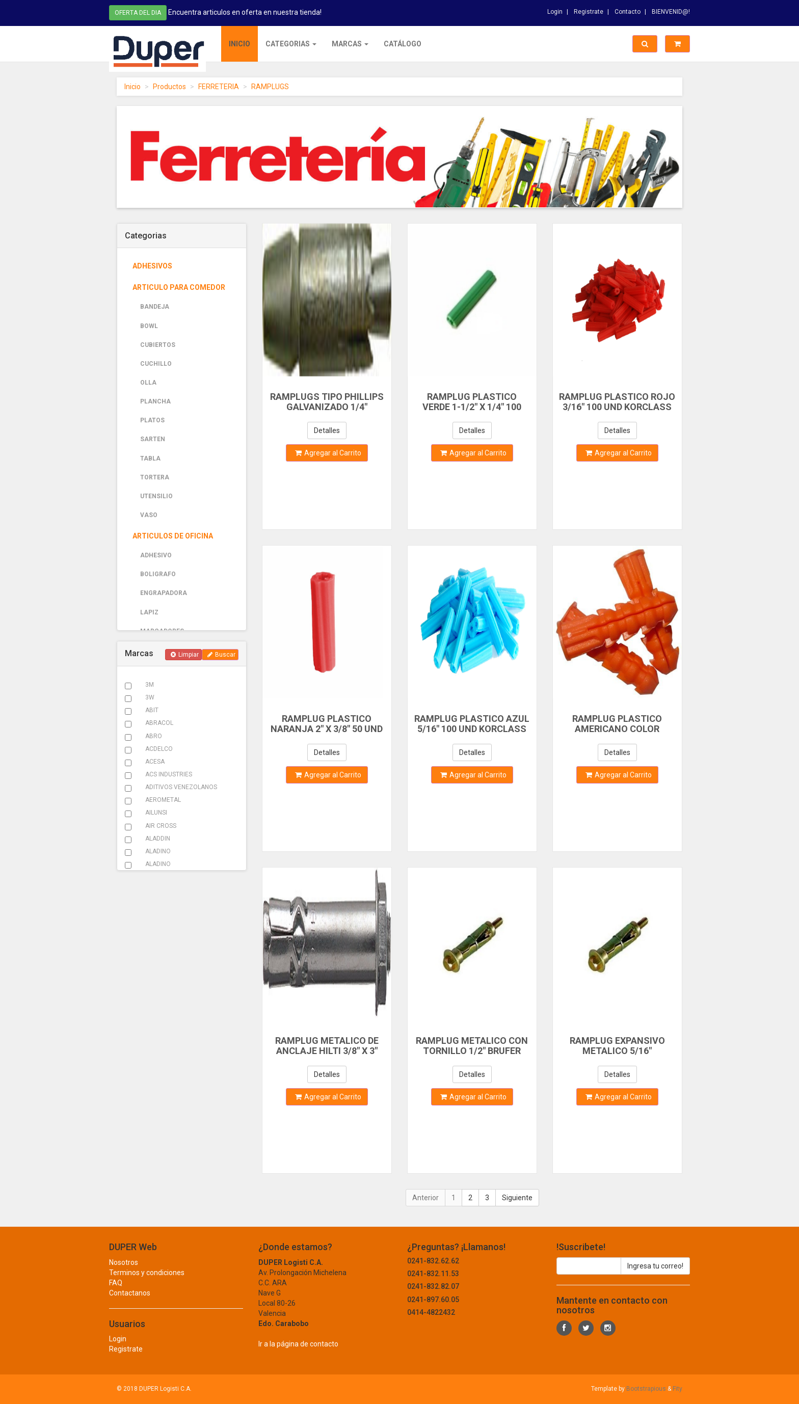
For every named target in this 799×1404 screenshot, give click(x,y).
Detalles (327, 430)
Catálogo (402, 44)
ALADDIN (157, 838)
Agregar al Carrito (328, 453)
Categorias (290, 44)
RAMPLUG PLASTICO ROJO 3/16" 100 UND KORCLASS (617, 401)
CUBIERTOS (157, 344)
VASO (148, 515)
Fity (677, 1388)
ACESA (155, 761)
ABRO (153, 736)
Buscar (221, 654)
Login (555, 9)
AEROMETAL (163, 799)
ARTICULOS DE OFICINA (172, 536)
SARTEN (152, 439)
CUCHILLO (156, 363)
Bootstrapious (646, 1388)
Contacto (628, 9)
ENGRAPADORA (163, 593)
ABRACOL (159, 722)
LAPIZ (149, 612)
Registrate (588, 9)
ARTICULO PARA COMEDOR (178, 287)
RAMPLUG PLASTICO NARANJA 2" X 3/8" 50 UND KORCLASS (327, 728)
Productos (169, 87)
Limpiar (185, 654)
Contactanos (129, 1303)
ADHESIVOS (152, 266)
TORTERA (154, 477)
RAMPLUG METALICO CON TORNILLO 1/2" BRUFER (472, 1045)
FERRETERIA (218, 87)
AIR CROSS (160, 825)
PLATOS (152, 420)
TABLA (150, 458)
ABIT (151, 710)
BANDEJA (154, 306)
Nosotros (123, 1272)
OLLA (148, 382)
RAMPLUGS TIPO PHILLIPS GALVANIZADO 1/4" (327, 401)
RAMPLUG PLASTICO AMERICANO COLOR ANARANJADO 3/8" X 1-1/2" (617, 728)
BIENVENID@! (671, 9)
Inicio (239, 44)
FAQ (115, 1292)
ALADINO (158, 851)
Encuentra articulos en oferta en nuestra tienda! (245, 11)
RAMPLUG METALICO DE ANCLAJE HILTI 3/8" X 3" (327, 1045)
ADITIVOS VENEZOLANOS (181, 787)
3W (149, 697)
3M (149, 684)
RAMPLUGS (270, 87)
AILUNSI (156, 812)
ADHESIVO (156, 555)
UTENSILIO (156, 496)
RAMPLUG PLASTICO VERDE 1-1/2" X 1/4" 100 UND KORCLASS (471, 406)
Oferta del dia (138, 11)
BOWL (149, 326)
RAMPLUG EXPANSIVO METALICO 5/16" (617, 1045)
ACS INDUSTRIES (168, 774)
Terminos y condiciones (146, 1282)
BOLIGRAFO (158, 574)
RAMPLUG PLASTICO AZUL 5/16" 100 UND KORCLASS (471, 723)
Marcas (350, 44)
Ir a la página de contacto (298, 1353)
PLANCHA (155, 401)
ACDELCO (159, 748)
